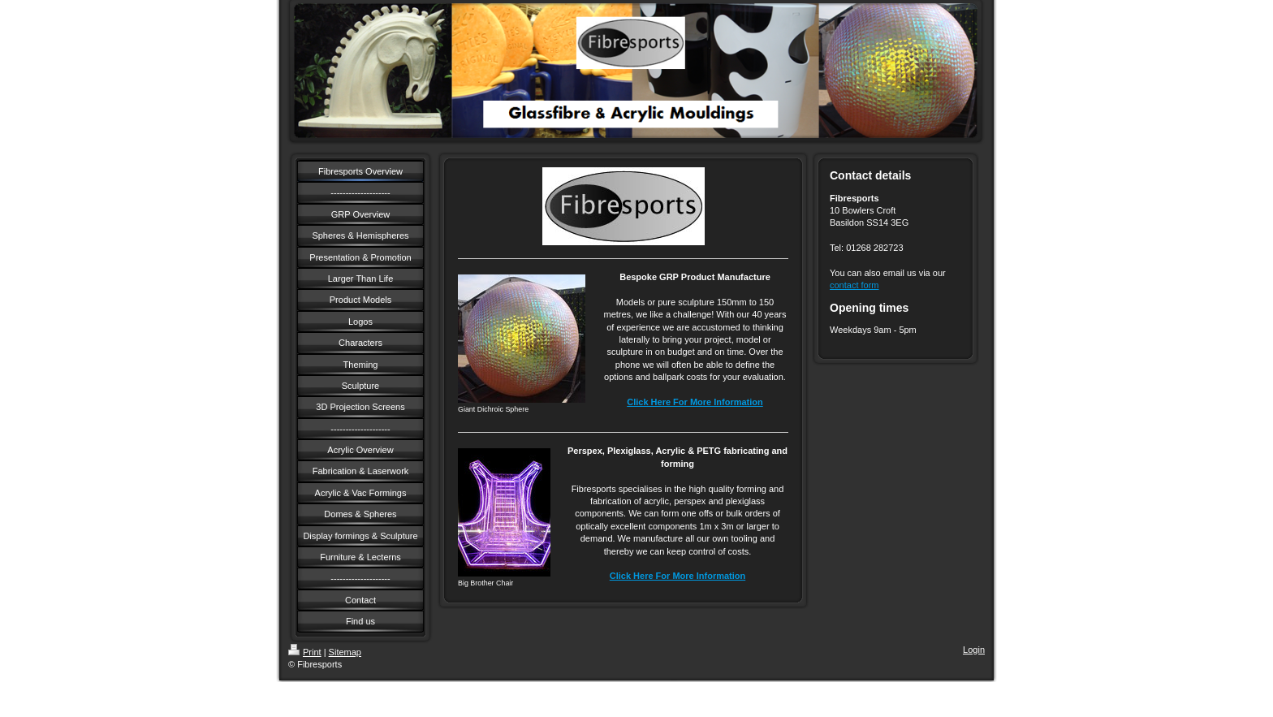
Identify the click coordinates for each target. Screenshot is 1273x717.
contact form (854, 285)
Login (974, 649)
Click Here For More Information (694, 402)
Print (304, 652)
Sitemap (345, 652)
